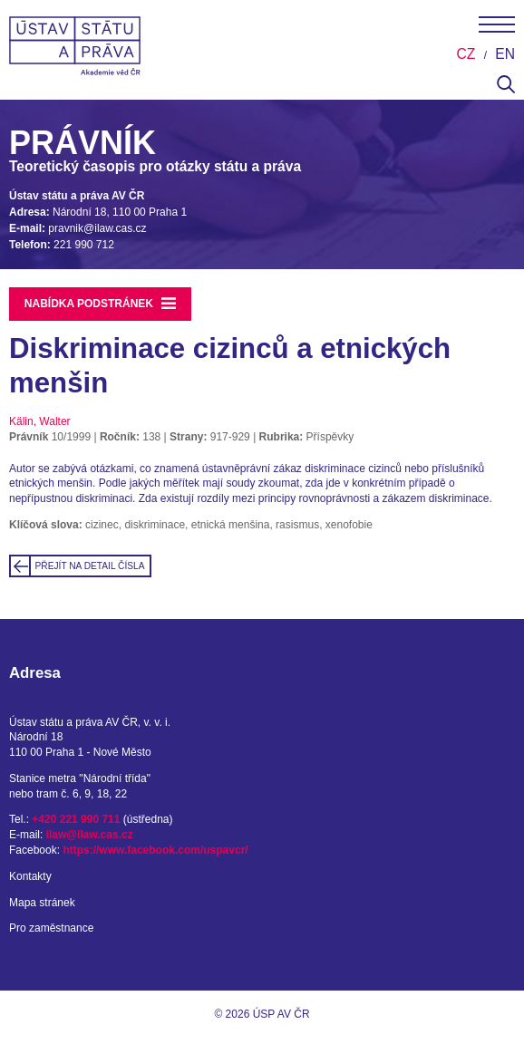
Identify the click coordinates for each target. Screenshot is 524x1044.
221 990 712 (83, 244)
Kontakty (30, 876)
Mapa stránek (42, 902)
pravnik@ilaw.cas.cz (97, 228)
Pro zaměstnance (51, 928)
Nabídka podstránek (100, 303)
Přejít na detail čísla (90, 566)
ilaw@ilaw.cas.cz (89, 834)
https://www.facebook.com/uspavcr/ (155, 850)
